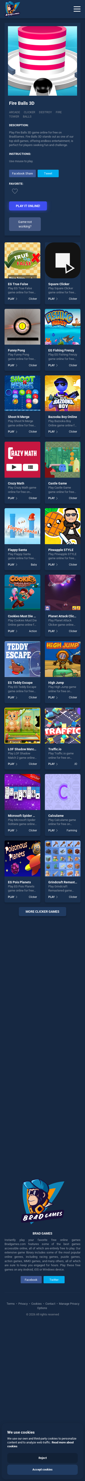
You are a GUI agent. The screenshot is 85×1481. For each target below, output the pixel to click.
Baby (34, 564)
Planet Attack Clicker (63, 616)
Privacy (23, 1303)
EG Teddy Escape (20, 682)
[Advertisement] (42, 1044)
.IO (75, 764)
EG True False (18, 284)
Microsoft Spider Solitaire (26, 815)
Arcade (14, 112)
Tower (14, 116)
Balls (27, 116)
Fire (59, 112)
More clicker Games (42, 911)
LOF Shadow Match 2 (23, 749)
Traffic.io (54, 749)
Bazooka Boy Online (62, 417)
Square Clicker (58, 284)
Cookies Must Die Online (25, 616)
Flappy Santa (17, 550)
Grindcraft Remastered (64, 882)
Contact (50, 1303)
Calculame (56, 815)
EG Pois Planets (19, 882)
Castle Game (57, 483)
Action (33, 631)
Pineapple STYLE (60, 550)
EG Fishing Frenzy (61, 350)
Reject (43, 1458)
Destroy (45, 112)
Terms (11, 1303)
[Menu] (77, 9)
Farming (72, 830)
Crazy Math (16, 483)
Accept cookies (42, 1469)
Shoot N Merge (18, 417)
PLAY (11, 298)
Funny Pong (16, 350)
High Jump (56, 682)
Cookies (36, 1303)
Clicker (29, 112)
